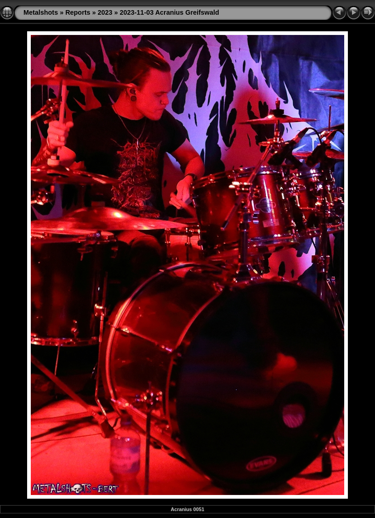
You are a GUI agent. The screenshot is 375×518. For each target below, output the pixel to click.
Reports (77, 12)
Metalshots (40, 12)
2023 (105, 12)
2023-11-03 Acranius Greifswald (169, 12)
